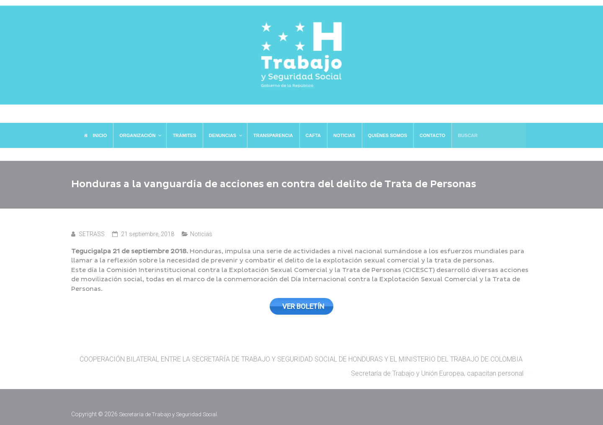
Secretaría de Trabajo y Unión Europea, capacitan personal (441, 371)
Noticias (201, 234)
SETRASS (92, 234)
